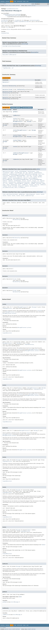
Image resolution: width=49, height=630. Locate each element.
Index (24, 1)
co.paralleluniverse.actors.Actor (12, 15)
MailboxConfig (12, 85)
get (24, 172)
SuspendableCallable (23, 21)
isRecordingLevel (30, 194)
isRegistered (12, 176)
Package (7, 1)
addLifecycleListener (8, 171)
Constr (13, 5)
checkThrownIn (31, 171)
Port (23, 20)
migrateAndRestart (17, 178)
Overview (2, 1)
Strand (10, 89)
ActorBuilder (4, 20)
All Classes (3, 3)
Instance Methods (15, 107)
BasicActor (5, 82)
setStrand (38, 183)
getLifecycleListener (12, 194)
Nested (6, 5)
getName (15, 111)
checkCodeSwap (22, 171)
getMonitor (5, 174)
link (31, 176)
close (37, 171)
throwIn (31, 184)
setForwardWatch (18, 183)
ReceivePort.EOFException (9, 54)
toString (36, 184)
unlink (9, 186)
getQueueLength (13, 174)
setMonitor (27, 183)
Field (10, 5)
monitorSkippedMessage (36, 179)
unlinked (14, 186)
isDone (40, 175)
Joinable (17, 20)
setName (33, 183)
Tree (15, 1)
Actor (7, 27)
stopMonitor (25, 184)
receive (15, 118)
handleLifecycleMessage (31, 174)
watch (15, 187)
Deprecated (19, 1)
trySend (5, 186)
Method (18, 5)
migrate (10, 178)
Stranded (15, 21)
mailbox (40, 176)
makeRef (5, 178)
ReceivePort (4, 21)
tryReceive (16, 152)
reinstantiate (12, 182)
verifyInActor (33, 186)
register (42, 180)
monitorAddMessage (7, 179)
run (3, 183)
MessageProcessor (17, 121)
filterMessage (18, 172)
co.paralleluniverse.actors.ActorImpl (11, 14)
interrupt (28, 175)
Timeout (20, 135)
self (6, 183)
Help (27, 1)
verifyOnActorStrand (8, 187)
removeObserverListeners (37, 182)
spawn (43, 183)
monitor (26, 178)
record (37, 194)
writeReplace (21, 187)
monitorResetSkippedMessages (21, 179)
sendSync (11, 183)
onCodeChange (17, 180)
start (19, 184)
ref (12, 68)
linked (35, 176)
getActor (31, 172)
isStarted (19, 176)
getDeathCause (38, 172)
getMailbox (22, 194)
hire (39, 174)
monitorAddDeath (33, 178)
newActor (5, 180)
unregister (21, 186)
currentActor (6, 172)
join (24, 176)
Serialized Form (5, 33)
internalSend (6, 175)
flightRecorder (7, 68)
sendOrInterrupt (29, 195)
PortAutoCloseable (34, 20)
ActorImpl (25, 43)
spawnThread (14, 184)
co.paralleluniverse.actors (12, 8)
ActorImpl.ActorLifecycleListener (12, 46)
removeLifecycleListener (23, 182)
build (16, 171)
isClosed (35, 175)
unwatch (27, 186)
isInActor (5, 176)
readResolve (16, 115)
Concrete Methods (27, 107)
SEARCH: (33, 4)
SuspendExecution (7, 308)
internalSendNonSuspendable (18, 175)
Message (29, 121)
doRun (12, 172)
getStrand (21, 174)
